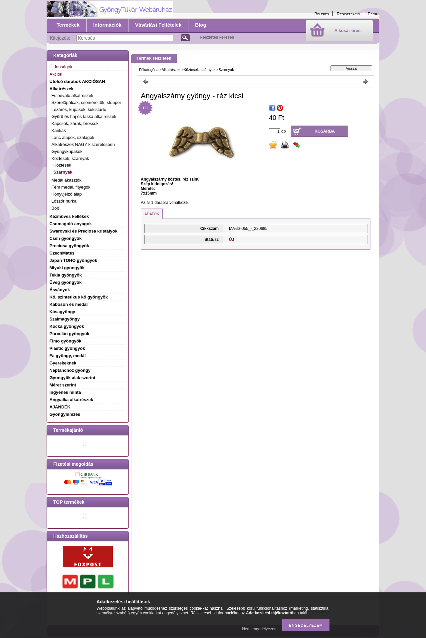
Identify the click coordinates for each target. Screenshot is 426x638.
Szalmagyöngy (65, 319)
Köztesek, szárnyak (199, 70)
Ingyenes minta (65, 392)
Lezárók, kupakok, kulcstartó (79, 109)
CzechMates (62, 253)
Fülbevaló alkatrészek (73, 95)
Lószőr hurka (64, 201)
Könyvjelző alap (67, 194)
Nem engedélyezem (260, 629)
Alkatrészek (171, 70)
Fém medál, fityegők (71, 187)
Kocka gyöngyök (67, 326)
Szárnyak (63, 172)
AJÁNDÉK (60, 406)
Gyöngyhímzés (65, 414)
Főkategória (148, 70)
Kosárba (325, 131)
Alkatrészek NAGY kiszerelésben (83, 144)
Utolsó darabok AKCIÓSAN (77, 81)
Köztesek (62, 165)
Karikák (59, 130)
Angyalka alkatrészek (72, 399)
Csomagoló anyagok (71, 223)
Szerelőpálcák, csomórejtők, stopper (86, 102)
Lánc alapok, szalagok (73, 137)
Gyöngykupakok (67, 151)
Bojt (55, 208)
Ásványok (60, 289)
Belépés (322, 13)
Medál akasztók (67, 180)
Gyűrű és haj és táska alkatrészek (84, 116)
